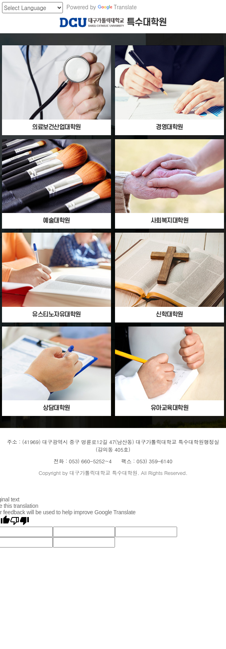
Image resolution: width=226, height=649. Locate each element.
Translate (117, 7)
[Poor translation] (19, 521)
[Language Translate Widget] (32, 7)
